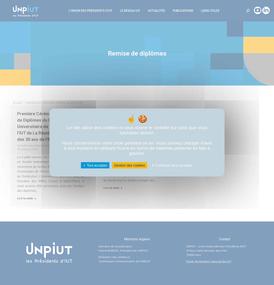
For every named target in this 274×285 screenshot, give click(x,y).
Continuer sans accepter (172, 165)
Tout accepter (95, 165)
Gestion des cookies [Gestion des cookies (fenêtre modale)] (129, 165)
